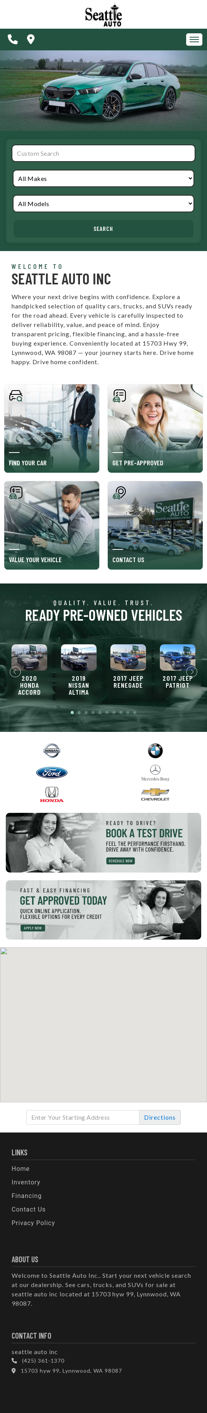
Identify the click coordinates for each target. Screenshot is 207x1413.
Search (103, 228)
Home (21, 1168)
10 (134, 712)
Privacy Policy (33, 1223)
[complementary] (184, 1390)
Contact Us (29, 1209)
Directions (160, 1117)
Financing (27, 1196)
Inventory (26, 1182)
